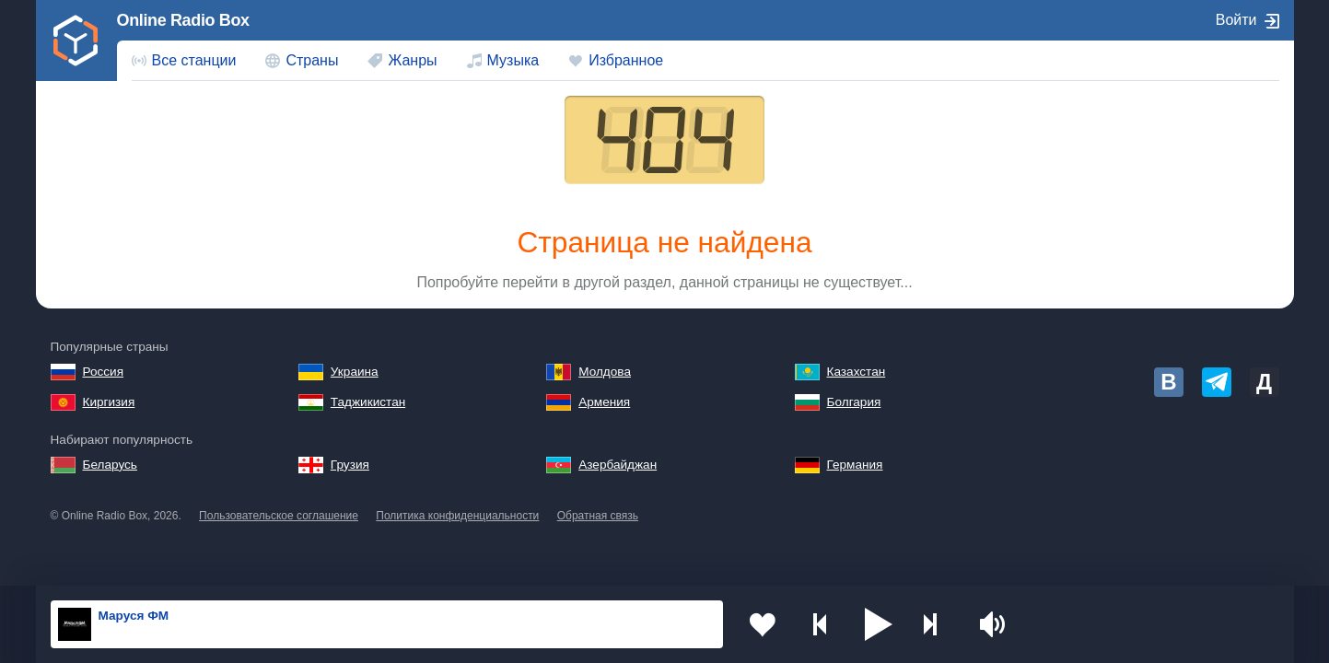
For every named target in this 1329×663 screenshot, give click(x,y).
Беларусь (110, 464)
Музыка (513, 60)
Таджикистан (368, 402)
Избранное (626, 60)
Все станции (194, 60)
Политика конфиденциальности (457, 515)
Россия (103, 371)
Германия (855, 464)
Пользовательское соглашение (278, 515)
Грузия (350, 464)
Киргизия (109, 402)
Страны (312, 60)
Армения (604, 402)
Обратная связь (597, 515)
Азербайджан (617, 464)
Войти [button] (1236, 20)
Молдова (604, 371)
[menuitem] (184, 61)
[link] (76, 40)
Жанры (412, 60)
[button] (876, 624)
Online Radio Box (183, 20)
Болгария (854, 402)
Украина (355, 371)
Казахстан (856, 371)
